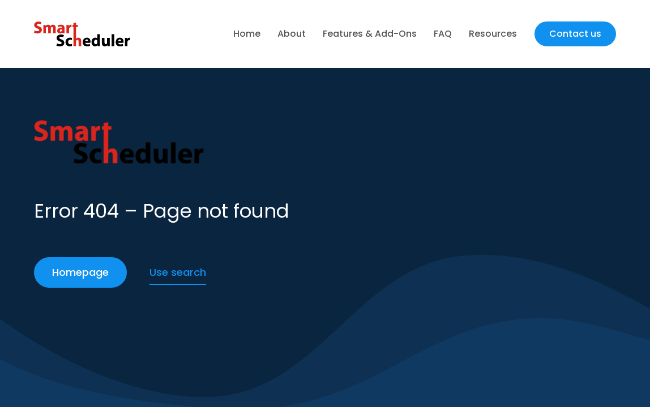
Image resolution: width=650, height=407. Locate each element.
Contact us (575, 33)
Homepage (80, 272)
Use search (177, 272)
